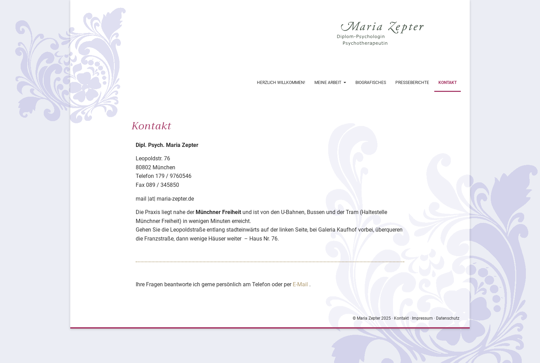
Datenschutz (447, 318)
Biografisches (370, 82)
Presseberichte (412, 82)
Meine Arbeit (327, 82)
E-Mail (301, 284)
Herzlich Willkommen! (281, 82)
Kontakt (447, 82)
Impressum (422, 318)
